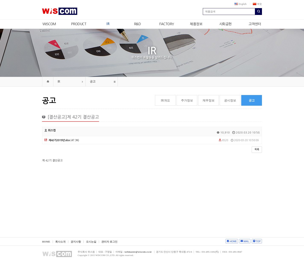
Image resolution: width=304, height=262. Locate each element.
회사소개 (60, 241)
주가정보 (187, 100)
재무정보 (209, 100)
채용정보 (196, 24)
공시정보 (230, 100)
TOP (258, 241)
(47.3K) (61, 140)
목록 (256, 149)
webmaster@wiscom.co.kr (138, 251)
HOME (46, 241)
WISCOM (49, 24)
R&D (137, 24)
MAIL (246, 241)
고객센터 (254, 24)
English (240, 4)
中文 (257, 4)
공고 (92, 81)
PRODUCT (78, 24)
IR (108, 23)
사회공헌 (225, 24)
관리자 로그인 (109, 241)
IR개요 (165, 100)
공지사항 (76, 241)
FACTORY (166, 24)
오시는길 (91, 241)
